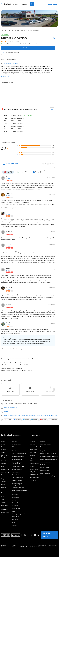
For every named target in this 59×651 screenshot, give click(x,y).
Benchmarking (5, 490)
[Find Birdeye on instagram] (31, 535)
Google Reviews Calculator (48, 453)
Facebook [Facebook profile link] (17, 419)
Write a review (52, 4)
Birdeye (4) (37, 172)
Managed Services (45, 444)
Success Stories (34, 469)
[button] (22, 348)
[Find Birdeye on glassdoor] (38, 535)
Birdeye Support (44, 470)
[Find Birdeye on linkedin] (28, 535)
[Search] (32, 4)
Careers (32, 466)
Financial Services (17, 503)
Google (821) (22, 172)
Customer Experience (18, 487)
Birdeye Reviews (34, 472)
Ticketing (3, 493)
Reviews (3, 447)
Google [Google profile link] (8, 419)
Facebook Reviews (17, 480)
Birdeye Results (34, 474)
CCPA (35, 546)
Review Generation (17, 459)
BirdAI (2, 499)
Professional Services (46, 447)
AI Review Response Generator (49, 456)
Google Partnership (4, 508)
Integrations (4, 505)
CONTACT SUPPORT (46, 535)
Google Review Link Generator (48, 459)
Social (2, 466)
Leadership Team (34, 447)
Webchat (3, 463)
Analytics (3, 502)
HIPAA (31, 546)
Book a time (33, 452)
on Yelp (8, 178)
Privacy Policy (14, 546)
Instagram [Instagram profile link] (53, 419)
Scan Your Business (45, 462)
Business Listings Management (17, 484)
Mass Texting (5, 472)
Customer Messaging (18, 466)
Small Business (16, 444)
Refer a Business (45, 473)
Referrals (3, 449)
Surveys (3, 484)
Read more (5, 76)
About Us (32, 444)
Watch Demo (33, 449)
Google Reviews (16, 475)
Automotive (15, 30)
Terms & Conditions (4, 546)
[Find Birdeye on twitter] (25, 535)
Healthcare (15, 505)
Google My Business (17, 477)
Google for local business (19, 453)
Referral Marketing (17, 469)
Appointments (5, 469)
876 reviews (15, 41)
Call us (6, 411)
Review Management (18, 456)
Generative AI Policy (42, 546)
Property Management (18, 514)
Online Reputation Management (17, 462)
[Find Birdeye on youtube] (35, 535)
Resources (32, 455)
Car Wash (24, 30)
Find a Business (44, 465)
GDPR (26, 546)
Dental (14, 500)
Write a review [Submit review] (28, 48)
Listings (3, 444)
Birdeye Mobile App (5, 513)
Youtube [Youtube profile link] (43, 419)
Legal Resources (34, 477)
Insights (3, 487)
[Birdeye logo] (6, 4)
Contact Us (33, 480)
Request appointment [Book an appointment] (11, 53)
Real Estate (15, 519)
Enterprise (15, 447)
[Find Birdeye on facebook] (21, 535)
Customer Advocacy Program (48, 476)
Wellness (14, 525)
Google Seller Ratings (5, 456)
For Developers (44, 467)
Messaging (4, 481)
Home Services (16, 508)
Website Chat (16, 472)
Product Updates (34, 463)
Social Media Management (19, 490)
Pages (3, 452)
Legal (13, 511)
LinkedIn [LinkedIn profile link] (34, 419)
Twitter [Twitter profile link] (26, 419)
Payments (4, 475)
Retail (13, 522)
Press (31, 460)
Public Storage (16, 516)
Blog (31, 458)
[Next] (54, 389)
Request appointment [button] (10, 408)
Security (22, 546)
